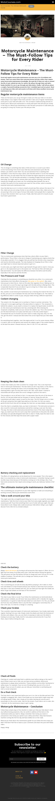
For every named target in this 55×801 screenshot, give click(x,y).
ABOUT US (18, 771)
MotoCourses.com (11, 2)
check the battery (11, 570)
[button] (53, 2)
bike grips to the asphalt (36, 281)
